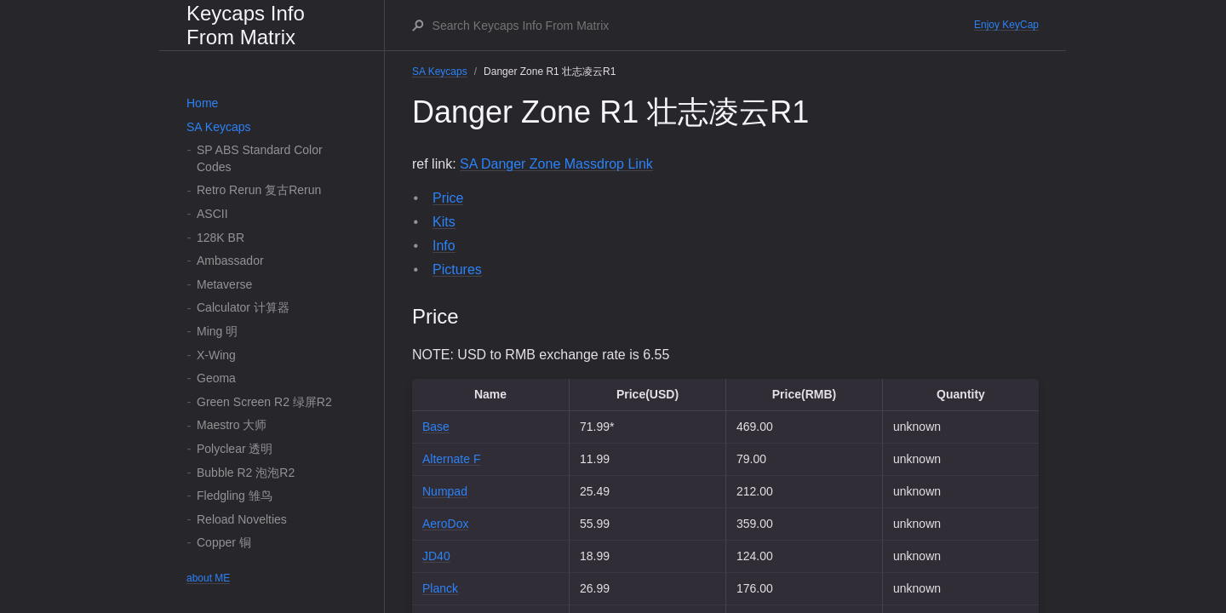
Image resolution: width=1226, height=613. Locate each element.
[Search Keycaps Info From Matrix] (702, 25)
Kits (444, 222)
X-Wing (216, 355)
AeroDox (445, 523)
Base (436, 426)
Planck (440, 588)
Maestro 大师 (231, 425)
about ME (208, 578)
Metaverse (224, 284)
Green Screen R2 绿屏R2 (264, 402)
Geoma (216, 378)
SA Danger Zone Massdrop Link (556, 164)
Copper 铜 (224, 542)
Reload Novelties (242, 519)
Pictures (457, 269)
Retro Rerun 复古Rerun (259, 190)
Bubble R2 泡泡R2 (246, 472)
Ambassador (230, 260)
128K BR (220, 237)
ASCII (212, 214)
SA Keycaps (218, 127)
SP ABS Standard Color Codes (260, 158)
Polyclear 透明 (234, 448)
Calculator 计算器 (243, 307)
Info (444, 245)
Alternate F (451, 459)
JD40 (436, 556)
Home (202, 103)
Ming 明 (217, 331)
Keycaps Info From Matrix (245, 25)
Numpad (444, 491)
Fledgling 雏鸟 (234, 495)
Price (448, 198)
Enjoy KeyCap (1006, 25)
